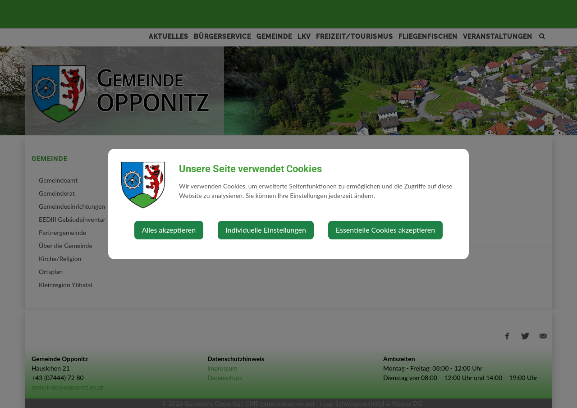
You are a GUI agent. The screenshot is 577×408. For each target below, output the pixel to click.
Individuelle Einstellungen (265, 229)
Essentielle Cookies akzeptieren (385, 229)
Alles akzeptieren (169, 229)
